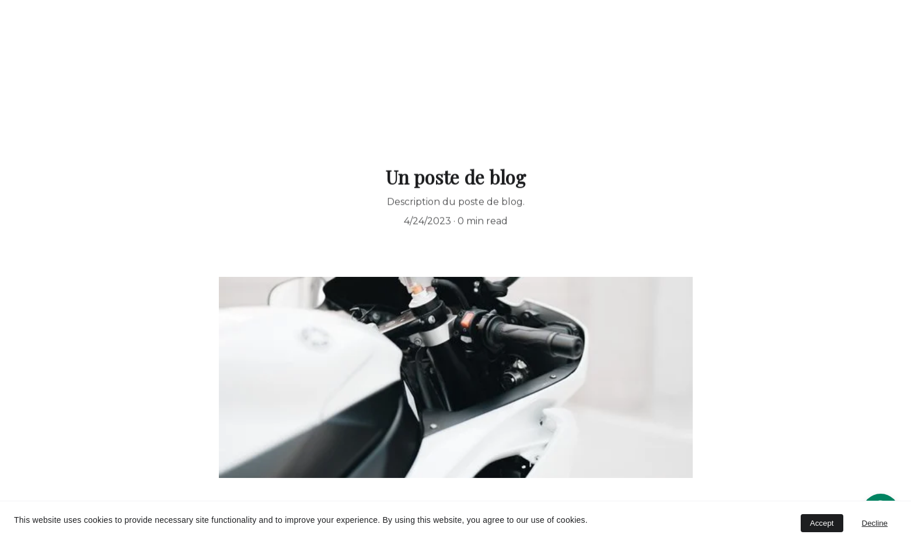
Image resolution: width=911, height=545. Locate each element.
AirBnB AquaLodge (439, 119)
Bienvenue (331, 119)
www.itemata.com (563, 119)
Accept (822, 523)
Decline (875, 523)
